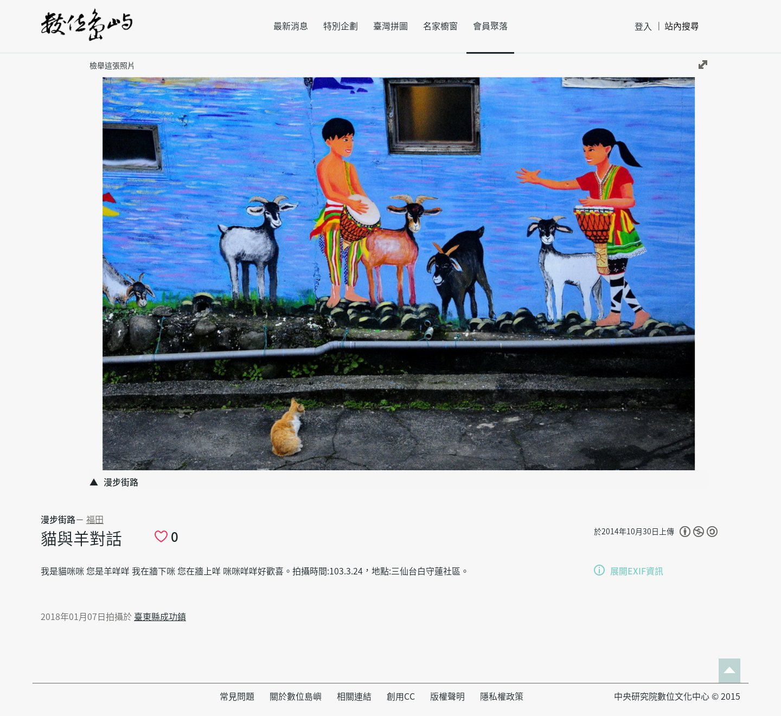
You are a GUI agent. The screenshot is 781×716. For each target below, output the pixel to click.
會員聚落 (490, 26)
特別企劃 (340, 26)
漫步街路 (58, 519)
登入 (643, 26)
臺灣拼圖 (390, 26)
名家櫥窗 (440, 26)
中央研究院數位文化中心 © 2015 (677, 696)
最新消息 (290, 26)
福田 (95, 519)
